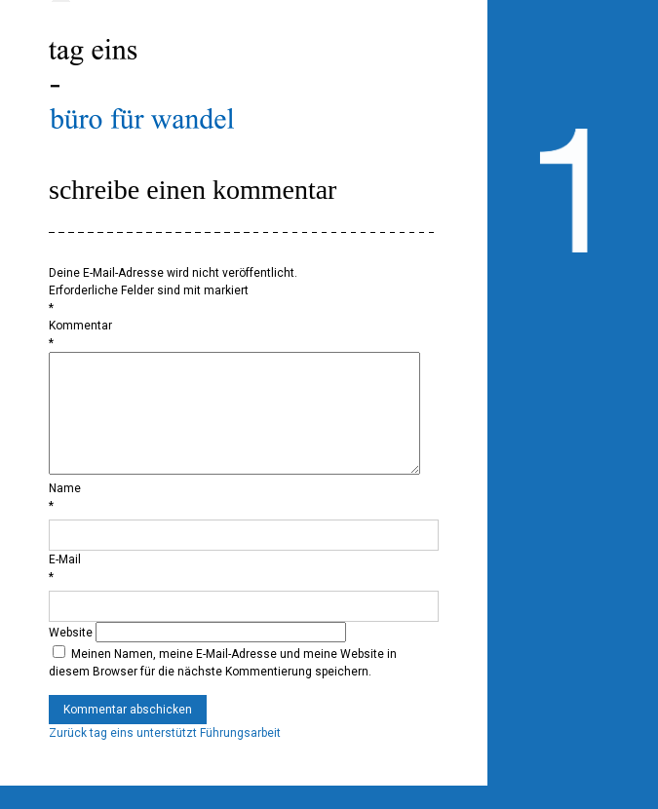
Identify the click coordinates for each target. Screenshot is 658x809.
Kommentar (80, 325)
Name (65, 512)
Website (71, 656)
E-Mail (65, 583)
